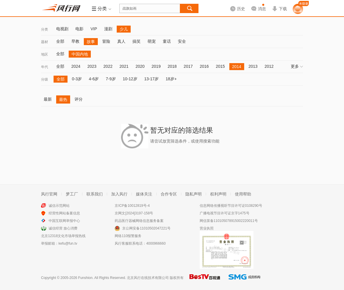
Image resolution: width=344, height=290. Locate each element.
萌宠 (152, 41)
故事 (91, 41)
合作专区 (169, 194)
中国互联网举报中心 (64, 221)
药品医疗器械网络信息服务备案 (139, 221)
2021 (123, 66)
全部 (60, 41)
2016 (204, 66)
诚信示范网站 (59, 206)
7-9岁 (111, 78)
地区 (44, 54)
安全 (182, 41)
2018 (172, 66)
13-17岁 (151, 78)
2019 (156, 66)
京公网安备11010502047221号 (146, 228)
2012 (269, 66)
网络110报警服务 (128, 236)
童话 (167, 41)
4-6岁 (94, 78)
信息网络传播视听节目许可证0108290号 (231, 206)
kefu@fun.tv (67, 243)
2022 (107, 66)
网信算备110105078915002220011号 (229, 221)
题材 (44, 42)
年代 (44, 67)
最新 (48, 99)
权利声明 (218, 194)
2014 (236, 66)
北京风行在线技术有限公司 (148, 278)
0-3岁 (77, 78)
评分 (79, 99)
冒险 (106, 41)
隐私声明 (193, 194)
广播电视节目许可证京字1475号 (224, 213)
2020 (140, 66)
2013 (253, 66)
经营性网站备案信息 (64, 213)
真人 (121, 41)
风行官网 (49, 194)
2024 (75, 66)
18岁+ (171, 78)
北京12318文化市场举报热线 (63, 236)
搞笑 (136, 41)
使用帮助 (243, 194)
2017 (188, 66)
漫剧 (108, 28)
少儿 (124, 29)
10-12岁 (130, 78)
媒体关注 (144, 194)
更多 (297, 66)
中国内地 (80, 54)
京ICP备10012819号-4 (132, 206)
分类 (44, 29)
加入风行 (119, 194)
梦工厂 (72, 194)
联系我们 (94, 194)
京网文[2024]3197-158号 (134, 213)
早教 (75, 41)
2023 (91, 66)
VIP (94, 28)
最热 (63, 99)
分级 (44, 79)
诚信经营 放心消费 (63, 228)
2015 (220, 66)
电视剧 (62, 28)
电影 (79, 28)
